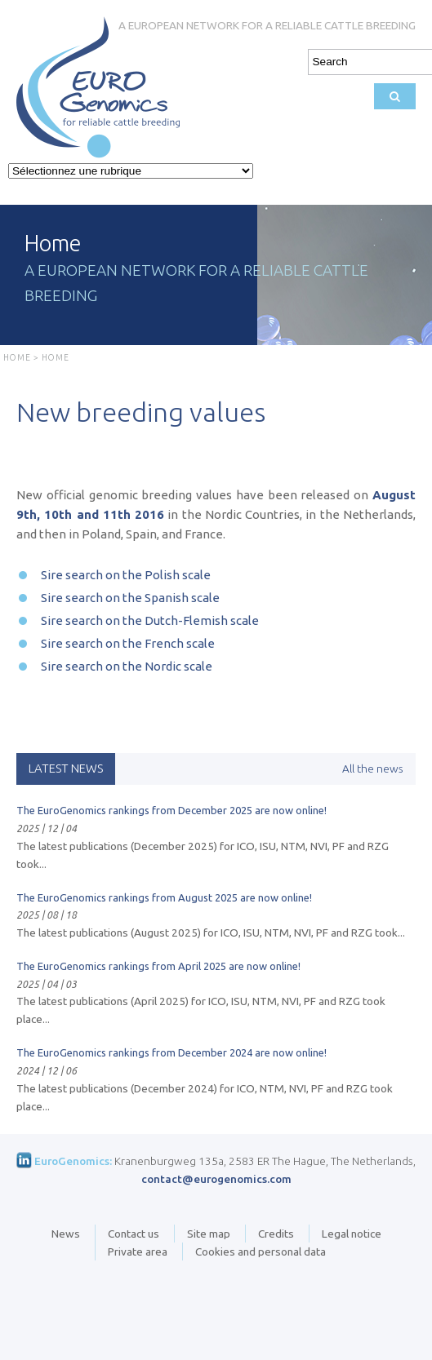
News (65, 1233)
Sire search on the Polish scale (126, 575)
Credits (276, 1233)
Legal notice (351, 1233)
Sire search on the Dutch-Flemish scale (150, 620)
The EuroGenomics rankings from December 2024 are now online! (171, 1052)
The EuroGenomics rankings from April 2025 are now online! (158, 966)
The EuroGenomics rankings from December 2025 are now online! (171, 810)
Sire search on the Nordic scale (126, 666)
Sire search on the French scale (128, 643)
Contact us (133, 1233)
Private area (137, 1251)
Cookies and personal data (260, 1251)
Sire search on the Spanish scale (130, 598)
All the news (372, 768)
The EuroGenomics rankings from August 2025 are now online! (164, 897)
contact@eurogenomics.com (216, 1178)
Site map (208, 1233)
